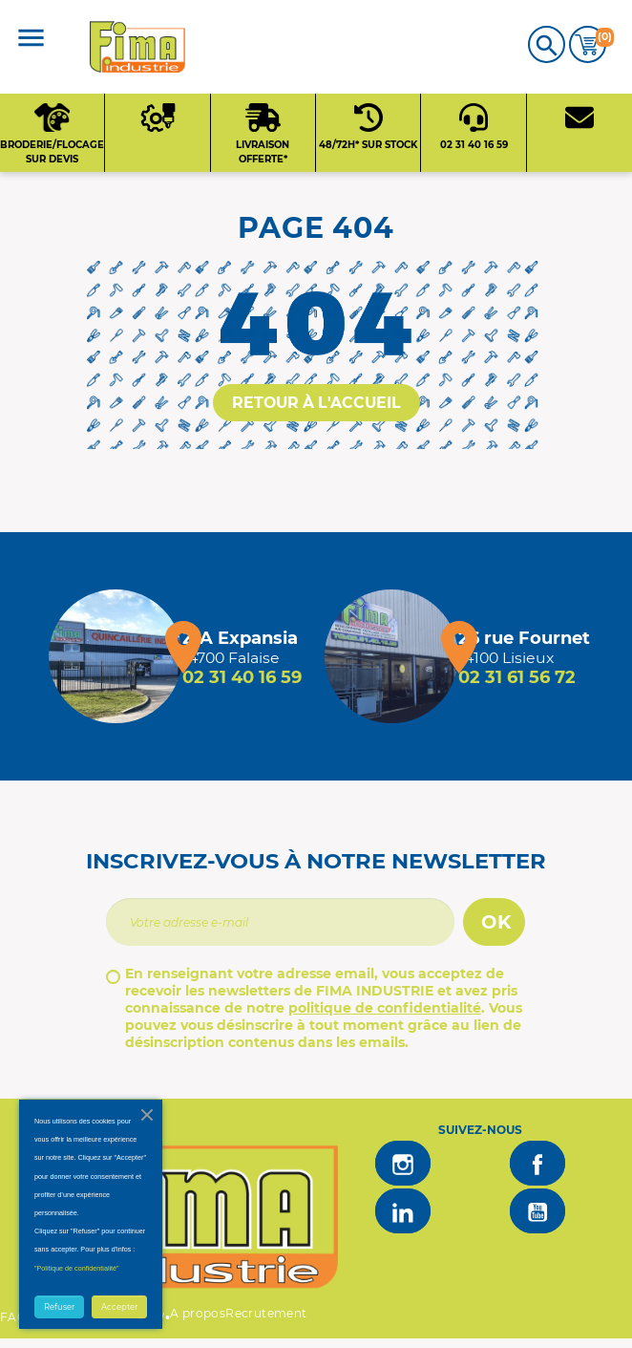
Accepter (119, 1307)
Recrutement (265, 1313)
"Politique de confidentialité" (76, 1268)
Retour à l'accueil (316, 403)
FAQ (13, 1317)
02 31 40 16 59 (242, 677)
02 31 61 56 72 (517, 677)
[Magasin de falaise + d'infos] (115, 656)
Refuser (59, 1307)
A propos (197, 1313)
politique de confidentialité (384, 1007)
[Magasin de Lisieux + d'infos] (391, 656)
